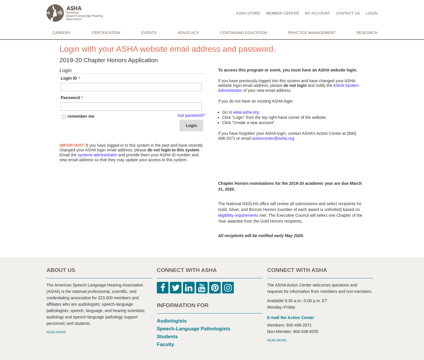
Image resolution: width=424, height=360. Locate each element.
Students (167, 336)
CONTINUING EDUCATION (243, 33)
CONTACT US (348, 13)
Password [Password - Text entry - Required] (73, 97)
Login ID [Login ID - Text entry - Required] (71, 78)
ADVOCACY (188, 33)
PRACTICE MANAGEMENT (311, 33)
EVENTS (149, 33)
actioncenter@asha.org (273, 138)
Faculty (165, 344)
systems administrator (97, 155)
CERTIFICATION (106, 33)
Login (191, 125)
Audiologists (172, 321)
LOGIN (372, 13)
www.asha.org (246, 112)
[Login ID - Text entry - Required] (131, 87)
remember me (81, 116)
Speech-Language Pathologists (193, 329)
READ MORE (56, 332)
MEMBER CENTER (282, 13)
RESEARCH (367, 33)
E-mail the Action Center (290, 317)
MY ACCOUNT (317, 13)
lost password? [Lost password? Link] (191, 115)
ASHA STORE (248, 13)
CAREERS (61, 33)
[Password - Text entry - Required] (131, 106)
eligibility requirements (238, 215)
